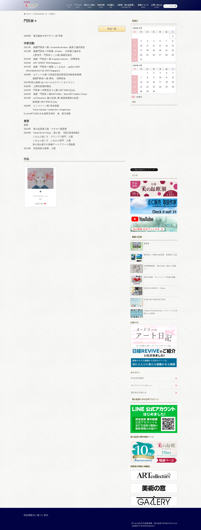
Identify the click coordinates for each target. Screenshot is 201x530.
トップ (69, 6)
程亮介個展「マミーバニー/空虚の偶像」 (160, 277)
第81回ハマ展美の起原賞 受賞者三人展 (160, 255)
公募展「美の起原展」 (126, 6)
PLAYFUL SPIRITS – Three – (155, 288)
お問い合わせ (156, 6)
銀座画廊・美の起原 (153, 523)
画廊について (143, 6)
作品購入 (110, 6)
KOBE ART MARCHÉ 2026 (154, 299)
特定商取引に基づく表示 (36, 515)
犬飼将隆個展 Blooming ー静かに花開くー (160, 267)
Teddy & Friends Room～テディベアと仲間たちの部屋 (160, 311)
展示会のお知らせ (139, 392)
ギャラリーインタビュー (141, 385)
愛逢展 (146, 243)
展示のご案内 (89, 6)
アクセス (78, 6)
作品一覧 (111, 28)
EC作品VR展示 (137, 378)
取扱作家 (101, 6)
